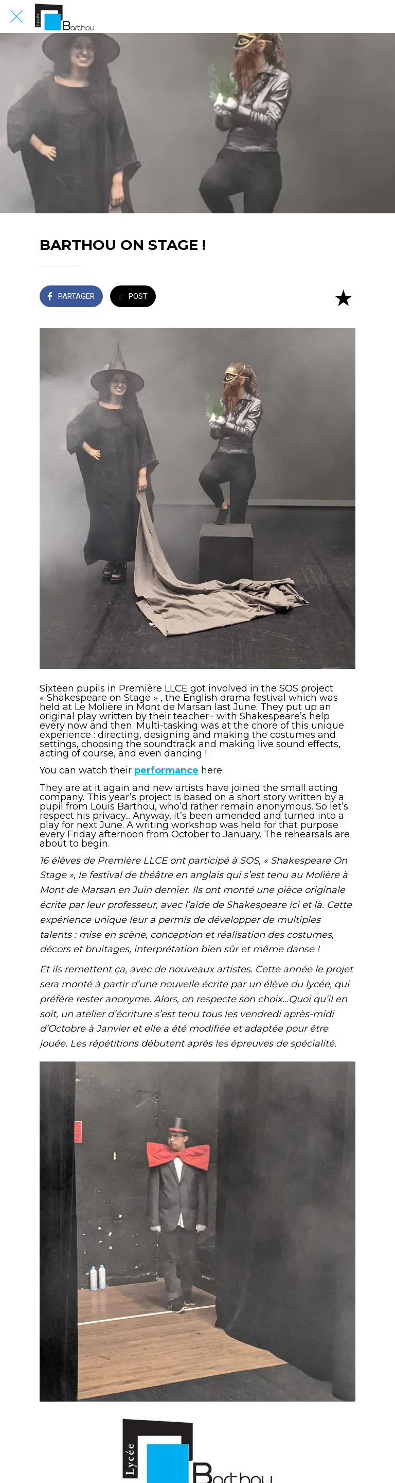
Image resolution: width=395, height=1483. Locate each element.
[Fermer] (16, 16)
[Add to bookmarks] (343, 297)
